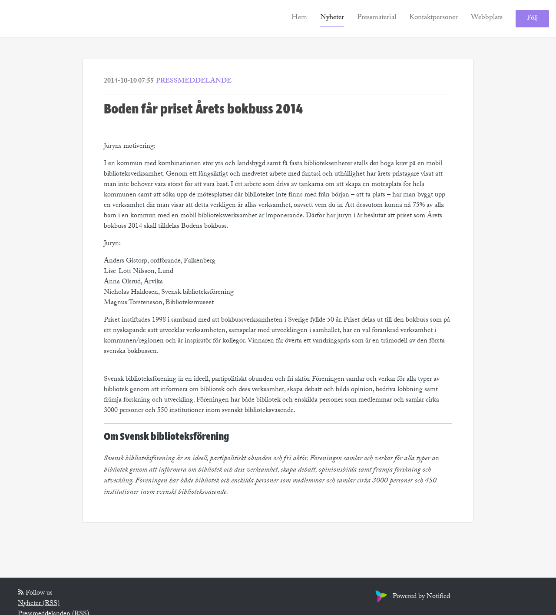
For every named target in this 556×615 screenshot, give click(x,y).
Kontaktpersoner (433, 18)
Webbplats (487, 18)
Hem (299, 18)
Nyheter (332, 18)
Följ (532, 18)
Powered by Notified (411, 597)
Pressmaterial (376, 18)
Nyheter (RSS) (39, 604)
